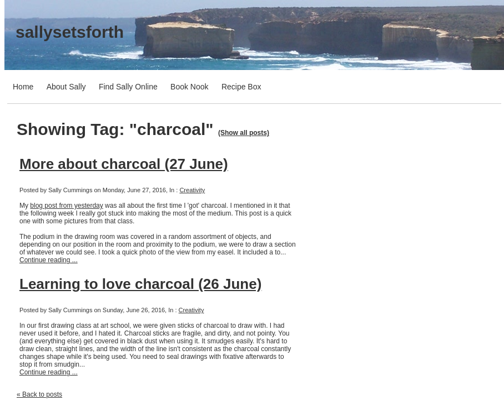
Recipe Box (241, 86)
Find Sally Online (128, 86)
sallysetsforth (70, 32)
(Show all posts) (243, 133)
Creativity (192, 190)
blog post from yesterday (66, 205)
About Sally (66, 86)
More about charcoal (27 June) (123, 164)
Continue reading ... (48, 260)
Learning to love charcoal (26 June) (140, 284)
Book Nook (189, 86)
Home (23, 86)
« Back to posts (39, 394)
